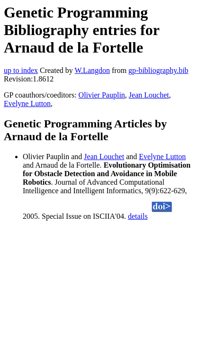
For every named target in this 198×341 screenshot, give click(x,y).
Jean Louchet (149, 95)
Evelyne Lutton (27, 103)
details (138, 216)
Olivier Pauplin (102, 95)
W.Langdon (92, 70)
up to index (21, 70)
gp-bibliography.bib (158, 70)
